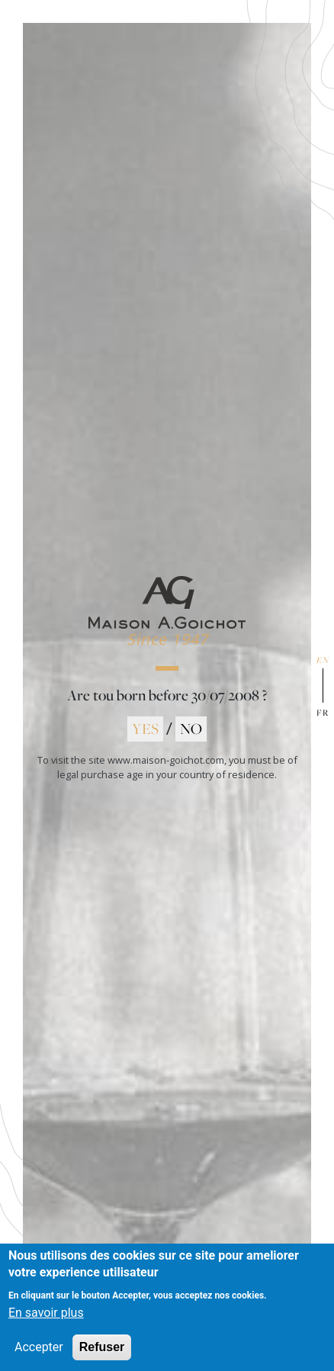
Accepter (38, 1358)
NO (191, 729)
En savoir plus (46, 1324)
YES (145, 729)
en (322, 659)
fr (322, 712)
